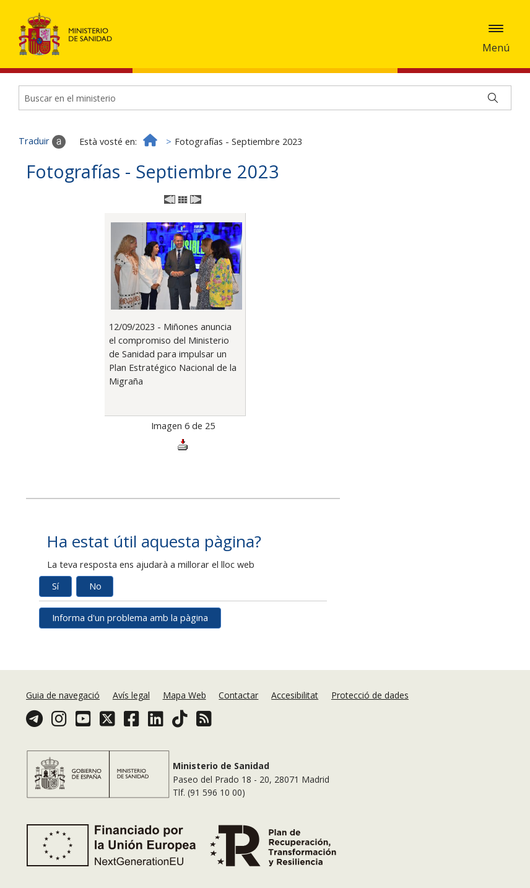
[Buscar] (493, 98)
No (95, 586)
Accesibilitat (294, 695)
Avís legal (131, 695)
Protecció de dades (370, 695)
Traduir (42, 142)
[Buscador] (265, 97)
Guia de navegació (63, 695)
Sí (55, 586)
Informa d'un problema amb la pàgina (130, 618)
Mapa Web (184, 695)
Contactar (238, 695)
